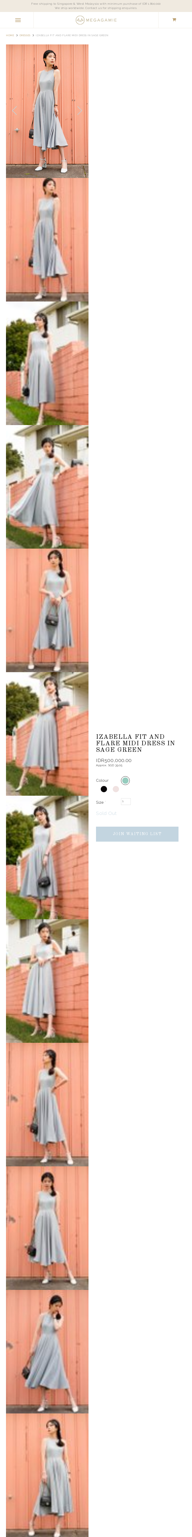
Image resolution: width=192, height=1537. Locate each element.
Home (10, 35)
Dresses (25, 35)
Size (101, 802)
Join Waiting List (137, 834)
